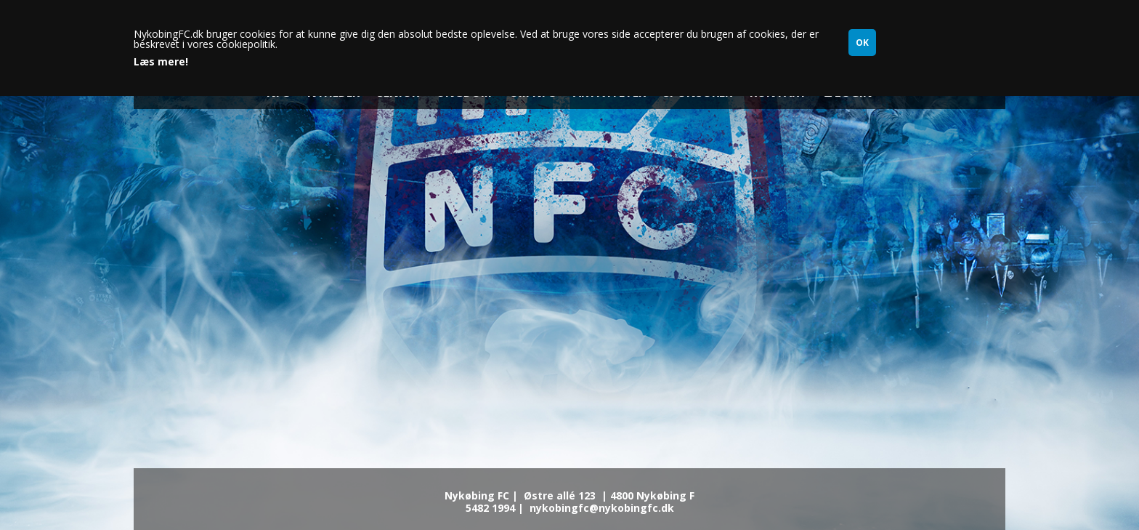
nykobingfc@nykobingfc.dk (602, 508)
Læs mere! (161, 62)
